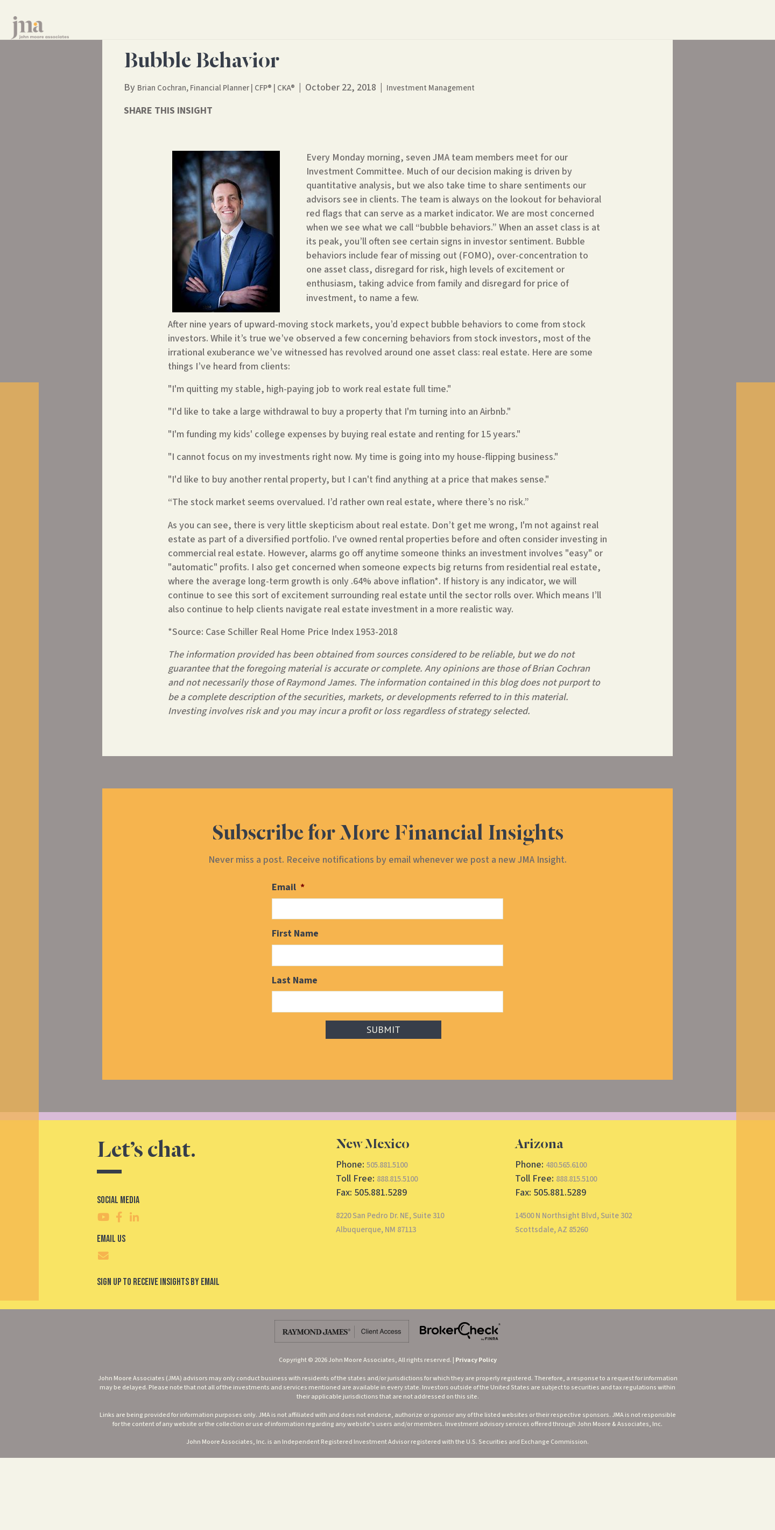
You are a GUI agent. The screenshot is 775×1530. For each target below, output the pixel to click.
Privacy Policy (476, 1432)
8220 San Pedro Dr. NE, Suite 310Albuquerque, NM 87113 (403, 1295)
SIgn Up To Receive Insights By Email (158, 1354)
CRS (597, 37)
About (441, 37)
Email (288, 963)
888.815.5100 (403, 1251)
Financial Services (372, 37)
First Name (295, 1008)
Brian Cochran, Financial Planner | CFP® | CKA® (231, 163)
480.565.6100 (572, 1236)
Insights (493, 37)
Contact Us (546, 37)
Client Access (645, 37)
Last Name (295, 1053)
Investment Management (468, 163)
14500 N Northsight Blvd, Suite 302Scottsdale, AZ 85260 (587, 1295)
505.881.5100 (393, 1236)
